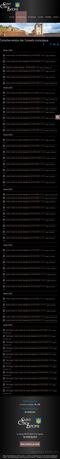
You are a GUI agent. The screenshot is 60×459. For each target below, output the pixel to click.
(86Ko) (23, 67)
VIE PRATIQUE (32, 17)
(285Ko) (26, 262)
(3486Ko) (26, 280)
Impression (58, 44)
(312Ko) (26, 231)
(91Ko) (29, 384)
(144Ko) (26, 213)
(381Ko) (26, 83)
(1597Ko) (26, 207)
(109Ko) (30, 348)
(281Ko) (26, 130)
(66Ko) (29, 354)
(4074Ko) (26, 310)
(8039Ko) (26, 274)
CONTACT (56, 17)
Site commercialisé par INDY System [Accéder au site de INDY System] (14, 456)
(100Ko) (30, 390)
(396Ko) (26, 77)
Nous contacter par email (30, 444)
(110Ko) (26, 316)
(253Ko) (26, 225)
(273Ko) (26, 237)
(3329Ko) (26, 164)
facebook (43, 44)
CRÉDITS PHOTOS (38, 451)
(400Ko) (26, 198)
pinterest (50, 44)
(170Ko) (26, 320)
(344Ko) (26, 182)
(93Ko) (29, 336)
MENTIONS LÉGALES (52, 451)
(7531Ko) (26, 298)
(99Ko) (29, 342)
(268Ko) (26, 124)
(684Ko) (26, 55)
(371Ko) (26, 219)
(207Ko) (26, 98)
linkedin (54, 44)
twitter (47, 44)
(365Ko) (26, 118)
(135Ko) (30, 372)
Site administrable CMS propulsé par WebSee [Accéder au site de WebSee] (21, 457)
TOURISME (48, 17)
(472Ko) (26, 250)
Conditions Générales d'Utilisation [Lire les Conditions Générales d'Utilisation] (47, 457)
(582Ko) (26, 194)
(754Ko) (26, 286)
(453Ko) (26, 108)
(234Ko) (26, 170)
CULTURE (40, 17)
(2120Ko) (26, 151)
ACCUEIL (12, 17)
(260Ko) (26, 112)
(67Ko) (29, 366)
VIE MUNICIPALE (21, 17)
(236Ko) (26, 176)
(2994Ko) (26, 304)
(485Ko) (26, 102)
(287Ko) (26, 201)
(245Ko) (26, 139)
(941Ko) (26, 71)
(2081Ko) (26, 268)
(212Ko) (26, 158)
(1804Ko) (26, 92)
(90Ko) (29, 330)
